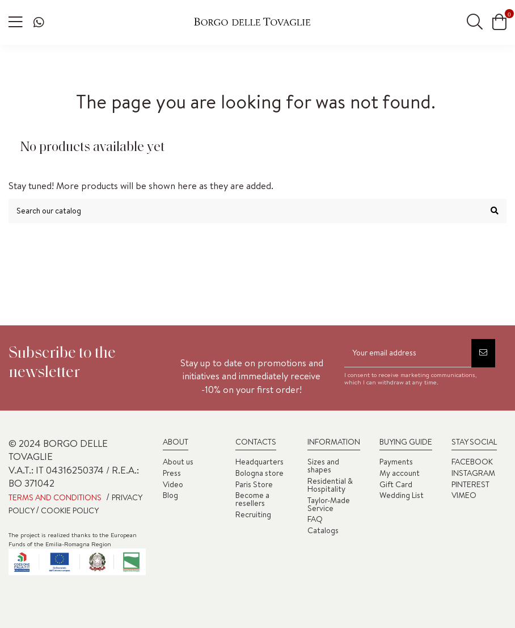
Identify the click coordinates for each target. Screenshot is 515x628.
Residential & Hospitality (330, 485)
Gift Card (395, 484)
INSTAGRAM (473, 473)
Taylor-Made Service (328, 504)
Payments (396, 462)
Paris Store (254, 484)
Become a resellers (252, 499)
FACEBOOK (472, 462)
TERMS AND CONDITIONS (55, 497)
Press (172, 473)
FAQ (315, 519)
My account (399, 473)
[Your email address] (407, 353)
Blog (170, 495)
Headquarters (259, 462)
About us (178, 462)
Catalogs (323, 530)
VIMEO (463, 495)
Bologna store (259, 473)
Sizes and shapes (323, 466)
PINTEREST (470, 484)
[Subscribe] (483, 353)
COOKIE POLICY (69, 510)
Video (173, 484)
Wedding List (401, 495)
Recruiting (253, 514)
